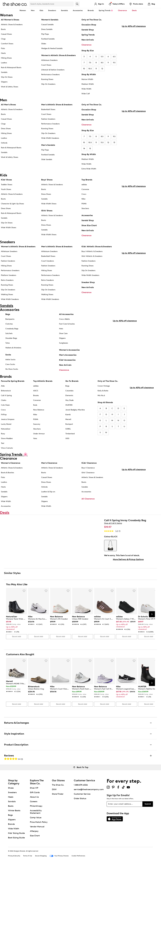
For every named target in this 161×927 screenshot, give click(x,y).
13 (114, 142)
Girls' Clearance (88, 476)
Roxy (3, 437)
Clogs (3, 39)
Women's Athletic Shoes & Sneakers (58, 55)
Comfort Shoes (7, 44)
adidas (84, 185)
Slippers (4, 82)
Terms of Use (27, 917)
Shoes (11, 849)
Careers (33, 863)
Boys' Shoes (46, 179)
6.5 (114, 57)
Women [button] (22, 10)
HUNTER (68, 408)
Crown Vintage (104, 389)
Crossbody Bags (11, 329)
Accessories (87, 215)
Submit (148, 865)
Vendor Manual (37, 888)
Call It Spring (6, 399)
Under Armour (39, 437)
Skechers (85, 208)
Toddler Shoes (6, 185)
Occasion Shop (89, 24)
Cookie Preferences (78, 917)
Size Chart (35, 897)
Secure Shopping (41, 917)
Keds (35, 408)
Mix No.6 (101, 399)
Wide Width (86, 89)
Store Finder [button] (57, 855)
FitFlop (4, 418)
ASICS (35, 394)
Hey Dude (69, 403)
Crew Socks (10, 365)
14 (84, 148)
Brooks (36, 399)
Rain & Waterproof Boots (11, 67)
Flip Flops (45, 34)
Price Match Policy (39, 883)
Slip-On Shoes (6, 77)
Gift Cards (35, 854)
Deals (134, 10)
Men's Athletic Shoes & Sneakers (56, 104)
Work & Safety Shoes (9, 87)
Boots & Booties (7, 476)
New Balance (38, 413)
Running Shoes (47, 79)
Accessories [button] (78, 10)
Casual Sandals (47, 24)
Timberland (70, 437)
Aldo (3, 389)
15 (90, 148)
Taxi (2, 447)
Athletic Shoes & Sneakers (12, 24)
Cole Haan (5, 408)
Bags (7, 314)
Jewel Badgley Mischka (75, 413)
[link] (16, 684)
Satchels (8, 334)
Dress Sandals (46, 29)
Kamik (68, 418)
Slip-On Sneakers (48, 84)
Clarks (3, 403)
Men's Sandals (48, 145)
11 (96, 69)
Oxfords (4, 143)
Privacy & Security (14, 917)
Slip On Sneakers (88, 270)
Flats (3, 48)
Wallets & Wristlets (13, 348)
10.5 (90, 69)
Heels (3, 53)
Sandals (64, 10)
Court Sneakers (47, 261)
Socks (8, 355)
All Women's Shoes (10, 19)
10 (84, 69)
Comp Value (35, 879)
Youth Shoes (6, 189)
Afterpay (34, 892)
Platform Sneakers (8, 275)
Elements (69, 399)
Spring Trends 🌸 (106, 10)
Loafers (4, 63)
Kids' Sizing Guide (16, 894)
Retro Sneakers (7, 280)
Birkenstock (6, 394)
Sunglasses (63, 343)
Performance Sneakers (50, 74)
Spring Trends (88, 35)
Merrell (68, 423)
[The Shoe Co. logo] (15, 4)
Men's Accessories (67, 355)
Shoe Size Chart (89, 225)
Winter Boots (14, 872)
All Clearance (88, 502)
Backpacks (9, 319)
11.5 (102, 142)
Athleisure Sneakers (49, 60)
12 (102, 69)
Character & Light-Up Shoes (12, 204)
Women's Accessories (69, 350)
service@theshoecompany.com (89, 850)
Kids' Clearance (89, 466)
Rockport (69, 427)
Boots (3, 29)
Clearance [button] (122, 10)
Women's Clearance (10, 466)
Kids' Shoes (6, 179)
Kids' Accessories (67, 360)
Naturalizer (5, 432)
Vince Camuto (7, 451)
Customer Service (82, 855)
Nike (83, 199)
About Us (34, 858)
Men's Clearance (49, 466)
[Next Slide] (152, 675)
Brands (11, 885)
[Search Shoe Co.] (51, 4)
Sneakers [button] (52, 10)
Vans (35, 442)
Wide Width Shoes (8, 227)
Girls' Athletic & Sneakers (92, 256)
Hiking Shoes (6, 58)
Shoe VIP (34, 849)
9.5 (114, 63)
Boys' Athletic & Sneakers (92, 251)
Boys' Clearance (88, 471)
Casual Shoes (6, 34)
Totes (7, 343)
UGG (67, 442)
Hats (61, 329)
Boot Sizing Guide (16, 899)
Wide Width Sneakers (50, 138)
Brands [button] (91, 10)
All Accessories (66, 314)
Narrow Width (87, 79)
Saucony (36, 427)
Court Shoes (46, 65)
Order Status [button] (80, 860)
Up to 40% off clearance (134, 74)
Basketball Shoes (48, 109)
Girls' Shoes (46, 210)
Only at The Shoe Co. (92, 19)
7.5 (90, 63)
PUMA (84, 204)
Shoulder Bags (11, 338)
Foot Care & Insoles (67, 324)
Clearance (86, 45)
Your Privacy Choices (59, 917)
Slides (43, 44)
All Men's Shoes (8, 104)
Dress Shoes (6, 128)
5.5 (102, 57)
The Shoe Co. (58, 846)
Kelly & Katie (103, 394)
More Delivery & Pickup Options (128, 572)
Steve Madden (7, 442)
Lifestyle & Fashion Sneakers (52, 70)
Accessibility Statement (36, 873)
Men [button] (33, 10)
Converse (85, 189)
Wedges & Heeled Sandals (52, 48)
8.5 (102, 63)
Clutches (9, 324)
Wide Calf (86, 94)
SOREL (68, 432)
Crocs (84, 194)
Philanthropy (36, 867)
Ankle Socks (10, 360)
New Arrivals (88, 40)
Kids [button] (41, 10)
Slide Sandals (46, 159)
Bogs (67, 389)
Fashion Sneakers (48, 119)
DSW (54, 850)
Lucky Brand (6, 427)
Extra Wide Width (89, 169)
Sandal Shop (88, 30)
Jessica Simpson (7, 423)
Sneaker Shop (88, 282)
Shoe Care (63, 334)
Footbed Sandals (48, 39)
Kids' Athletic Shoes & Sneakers (97, 246)
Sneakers (12, 854)
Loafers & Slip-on (48, 495)
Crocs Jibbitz (64, 319)
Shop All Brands (105, 405)
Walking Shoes (7, 294)
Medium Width (88, 84)
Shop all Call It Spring (113, 536)
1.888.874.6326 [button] (81, 846)
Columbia (69, 394)
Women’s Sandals (49, 19)
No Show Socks (11, 369)
